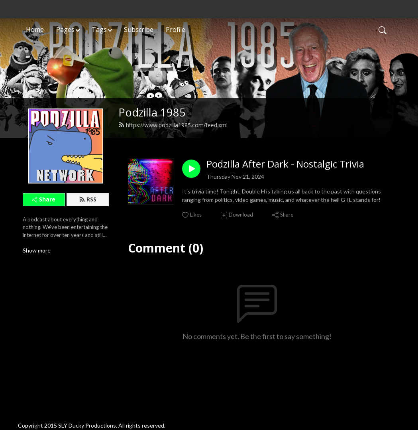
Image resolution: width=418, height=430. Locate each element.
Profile (175, 29)
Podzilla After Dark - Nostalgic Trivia (285, 164)
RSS (87, 199)
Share (43, 199)
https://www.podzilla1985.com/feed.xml (173, 125)
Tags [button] (99, 29)
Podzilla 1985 (152, 112)
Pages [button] (65, 29)
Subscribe (138, 29)
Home (35, 29)
